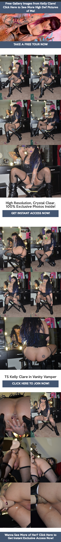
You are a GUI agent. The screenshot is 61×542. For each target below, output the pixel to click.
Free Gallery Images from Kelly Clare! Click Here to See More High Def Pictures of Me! (30, 7)
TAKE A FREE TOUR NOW (31, 44)
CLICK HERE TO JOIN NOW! (30, 384)
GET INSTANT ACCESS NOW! (30, 213)
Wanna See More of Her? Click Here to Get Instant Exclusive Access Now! (30, 537)
